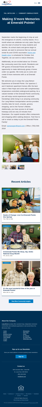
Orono (24, 334)
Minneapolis (26, 331)
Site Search (28, 393)
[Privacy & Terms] (21, 391)
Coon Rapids (6, 337)
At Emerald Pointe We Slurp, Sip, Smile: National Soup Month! (18, 253)
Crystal (5, 339)
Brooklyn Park (7, 335)
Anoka (5, 331)
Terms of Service (33, 402)
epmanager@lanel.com (16, 126)
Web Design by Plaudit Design (21, 399)
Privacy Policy (25, 402)
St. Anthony (26, 335)
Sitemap (26, 395)
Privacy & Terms (20, 393)
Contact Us (11, 393)
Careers (19, 395)
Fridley (5, 340)
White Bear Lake (27, 339)
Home (4, 393)
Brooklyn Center (7, 334)
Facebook (36, 393)
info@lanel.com (22, 376)
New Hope (26, 332)
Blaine (5, 332)
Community (7, 189)
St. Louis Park (27, 337)
